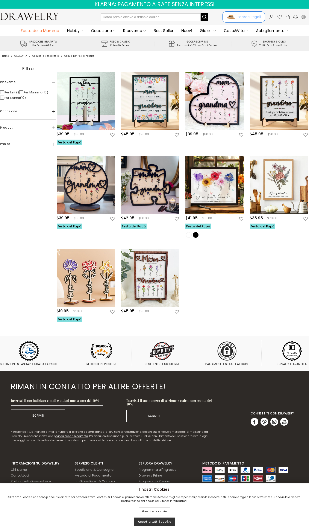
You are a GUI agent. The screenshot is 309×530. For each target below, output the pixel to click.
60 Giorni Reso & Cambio (95, 481)
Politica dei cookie (142, 501)
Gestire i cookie (154, 511)
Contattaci (20, 475)
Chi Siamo (19, 469)
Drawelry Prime (150, 475)
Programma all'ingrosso (158, 469)
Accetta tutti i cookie (154, 521)
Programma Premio (154, 481)
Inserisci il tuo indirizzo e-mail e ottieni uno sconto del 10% (55, 400)
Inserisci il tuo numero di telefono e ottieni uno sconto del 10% (169, 402)
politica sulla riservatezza (71, 436)
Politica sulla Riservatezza (32, 481)
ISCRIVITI (38, 416)
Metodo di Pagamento (93, 475)
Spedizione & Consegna (94, 469)
